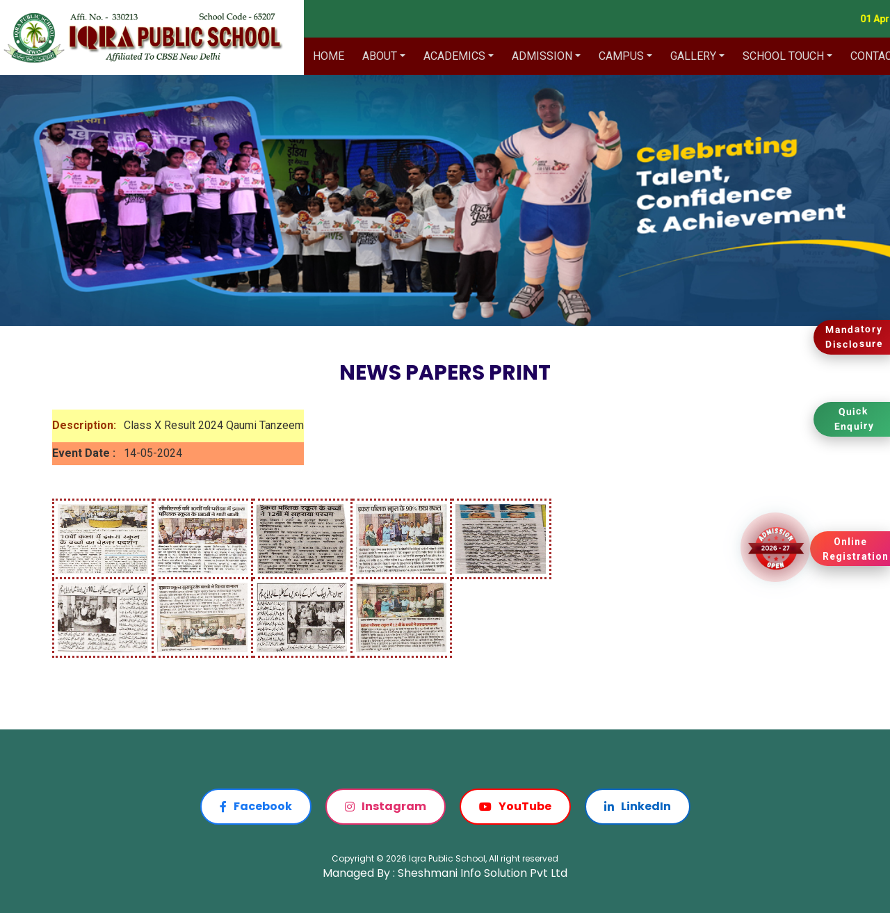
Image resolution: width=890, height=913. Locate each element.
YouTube (515, 806)
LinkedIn (637, 806)
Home (328, 56)
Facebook (256, 806)
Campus (621, 56)
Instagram (385, 806)
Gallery (693, 56)
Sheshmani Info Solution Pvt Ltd (482, 873)
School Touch (783, 56)
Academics (454, 56)
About (379, 56)
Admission (542, 56)
